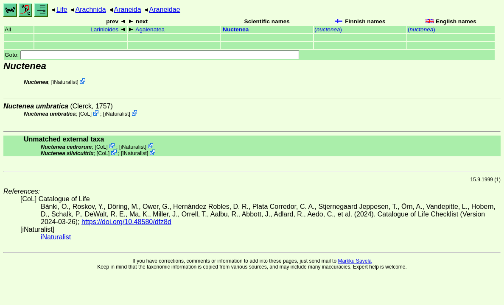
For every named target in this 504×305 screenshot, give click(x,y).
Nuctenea (236, 29)
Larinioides (104, 29)
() (328, 29)
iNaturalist (65, 82)
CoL (85, 114)
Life (61, 9)
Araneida (127, 9)
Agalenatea (150, 29)
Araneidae (164, 9)
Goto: (152, 55)
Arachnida (91, 9)
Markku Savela (354, 261)
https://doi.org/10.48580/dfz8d (126, 221)
